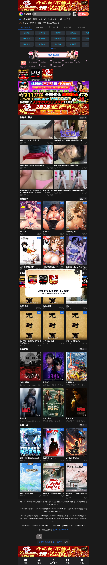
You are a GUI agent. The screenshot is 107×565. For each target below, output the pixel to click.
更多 (82, 117)
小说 (82, 563)
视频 (25, 563)
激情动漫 (42, 44)
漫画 (39, 563)
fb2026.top (53, 54)
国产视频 (57, 44)
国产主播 (42, 33)
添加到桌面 (46, 542)
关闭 (84, 3)
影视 (67, 563)
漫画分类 (39, 27)
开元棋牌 (23, 75)
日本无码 (73, 39)
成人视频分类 (25, 27)
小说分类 (81, 27)
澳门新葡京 (35, 75)
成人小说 (53, 563)
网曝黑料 (57, 33)
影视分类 (67, 27)
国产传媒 (73, 33)
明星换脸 (57, 39)
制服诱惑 (42, 39)
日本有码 (26, 33)
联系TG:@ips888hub (60, 530)
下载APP (58, 542)
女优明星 (73, 44)
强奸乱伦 (26, 44)
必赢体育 (47, 75)
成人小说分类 (53, 27)
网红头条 (26, 39)
